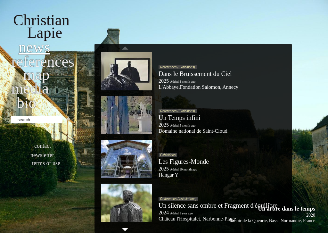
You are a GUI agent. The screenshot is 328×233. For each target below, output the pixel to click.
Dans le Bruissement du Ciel (195, 73)
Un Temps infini (179, 117)
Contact (42, 146)
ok (68, 118)
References (42, 61)
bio (26, 102)
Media (30, 88)
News (34, 46)
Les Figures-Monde (184, 161)
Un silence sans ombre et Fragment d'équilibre (218, 205)
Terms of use (46, 163)
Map (36, 74)
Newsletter (42, 155)
